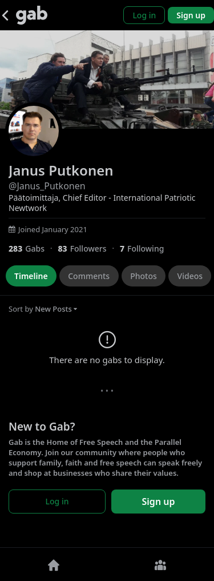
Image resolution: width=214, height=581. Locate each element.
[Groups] (161, 564)
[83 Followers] (89, 248)
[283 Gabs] (33, 248)
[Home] (53, 564)
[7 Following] (146, 248)
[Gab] (31, 15)
